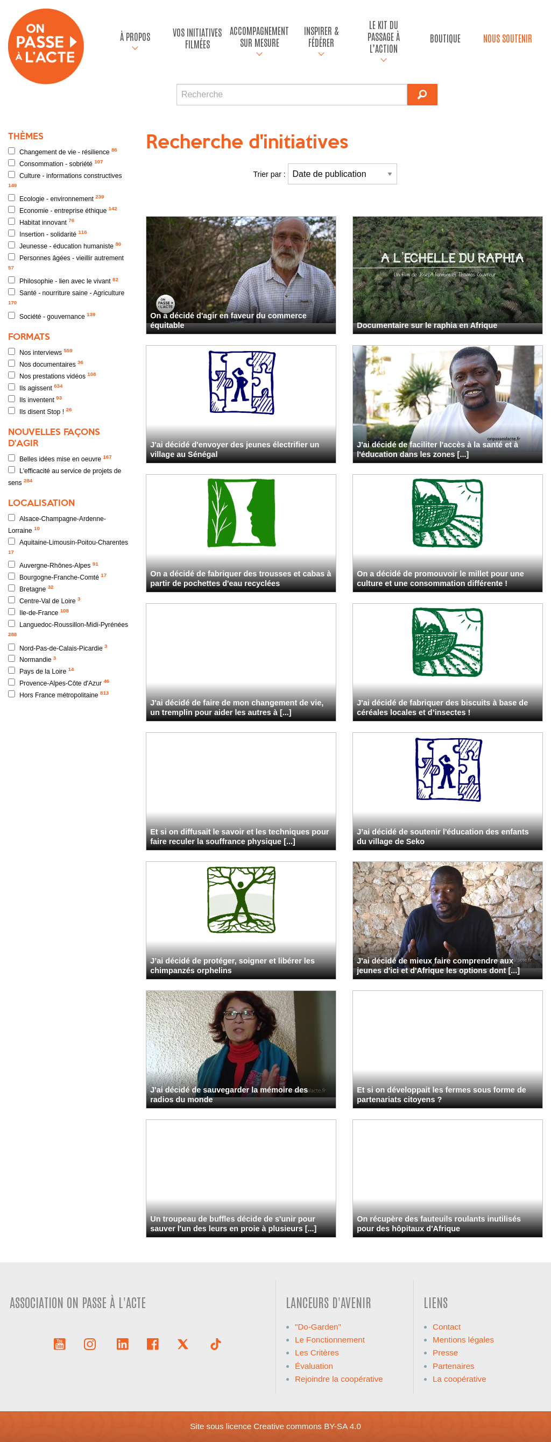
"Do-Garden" (318, 1326)
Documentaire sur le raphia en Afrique (427, 325)
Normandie (32, 659)
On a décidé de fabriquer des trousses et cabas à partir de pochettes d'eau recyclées (240, 578)
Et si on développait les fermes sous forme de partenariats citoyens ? (441, 1094)
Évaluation (314, 1365)
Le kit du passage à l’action (384, 36)
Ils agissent (35, 387)
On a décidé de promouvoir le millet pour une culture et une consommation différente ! (440, 578)
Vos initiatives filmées (197, 37)
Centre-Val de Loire (44, 600)
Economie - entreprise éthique (62, 210)
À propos (135, 36)
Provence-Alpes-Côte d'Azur (58, 682)
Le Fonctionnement (330, 1339)
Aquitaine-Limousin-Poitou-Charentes (68, 546)
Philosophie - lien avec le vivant (63, 280)
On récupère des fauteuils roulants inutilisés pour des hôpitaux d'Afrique (439, 1223)
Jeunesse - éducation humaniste (64, 245)
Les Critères (317, 1352)
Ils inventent (35, 399)
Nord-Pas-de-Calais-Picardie (58, 647)
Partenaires (454, 1365)
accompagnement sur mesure (259, 36)
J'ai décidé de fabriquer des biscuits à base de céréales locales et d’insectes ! (442, 707)
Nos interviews (40, 351)
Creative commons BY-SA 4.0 (307, 1426)
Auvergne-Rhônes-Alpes (53, 565)
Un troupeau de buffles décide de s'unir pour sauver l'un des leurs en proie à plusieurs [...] (233, 1223)
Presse (445, 1352)
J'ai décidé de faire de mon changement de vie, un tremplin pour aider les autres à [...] (236, 707)
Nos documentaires (45, 363)
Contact (447, 1326)
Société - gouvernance (51, 315)
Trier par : (325, 173)
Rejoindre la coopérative (339, 1378)
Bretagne (31, 588)
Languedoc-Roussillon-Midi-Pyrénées (68, 628)
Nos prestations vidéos (52, 375)
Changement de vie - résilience (62, 151)
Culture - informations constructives (65, 179)
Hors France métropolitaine (58, 694)
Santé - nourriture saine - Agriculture (66, 296)
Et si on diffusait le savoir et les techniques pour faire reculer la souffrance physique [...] (239, 836)
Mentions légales (463, 1339)
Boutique (445, 38)
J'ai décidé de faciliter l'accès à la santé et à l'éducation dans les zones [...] (437, 449)
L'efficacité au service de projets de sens (64, 476)
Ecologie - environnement (56, 198)
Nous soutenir (507, 38)
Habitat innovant (41, 221)
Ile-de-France (38, 612)
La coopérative (459, 1378)
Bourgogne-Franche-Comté (57, 576)
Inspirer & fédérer (321, 36)
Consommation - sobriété (55, 163)
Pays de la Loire (41, 670)
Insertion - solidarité (47, 233)
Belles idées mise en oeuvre (60, 458)
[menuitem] (135, 38)
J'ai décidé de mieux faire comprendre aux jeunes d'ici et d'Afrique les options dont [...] (438, 965)
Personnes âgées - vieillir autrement (66, 261)
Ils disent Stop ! (40, 411)
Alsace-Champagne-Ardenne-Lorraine (57, 524)
